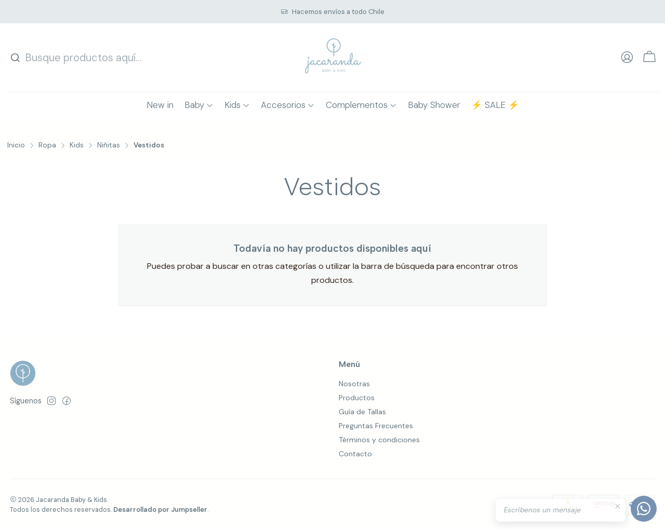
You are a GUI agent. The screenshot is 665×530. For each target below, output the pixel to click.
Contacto (355, 453)
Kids (77, 145)
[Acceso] (627, 57)
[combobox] (77, 57)
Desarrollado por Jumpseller (160, 509)
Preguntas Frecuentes (376, 425)
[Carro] (649, 58)
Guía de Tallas (362, 411)
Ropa (47, 145)
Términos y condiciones (379, 439)
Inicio (16, 145)
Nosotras (354, 383)
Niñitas (108, 145)
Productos (357, 397)
